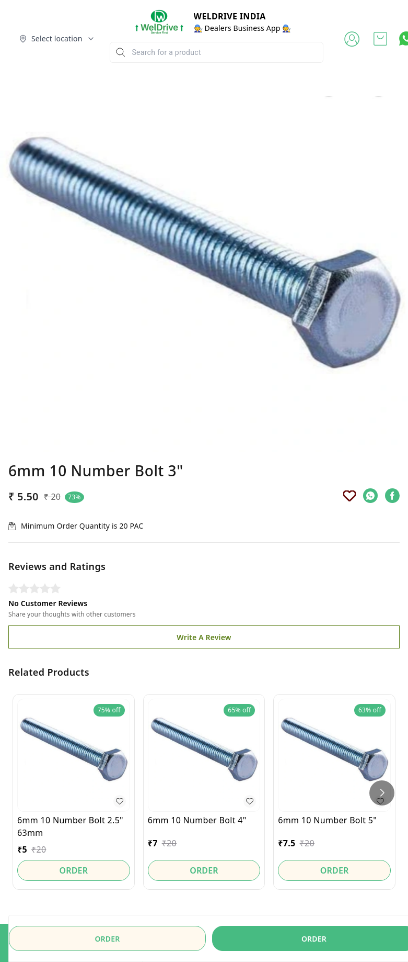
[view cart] (380, 39)
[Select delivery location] (57, 38)
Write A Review (204, 637)
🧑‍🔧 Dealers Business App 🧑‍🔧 (243, 28)
